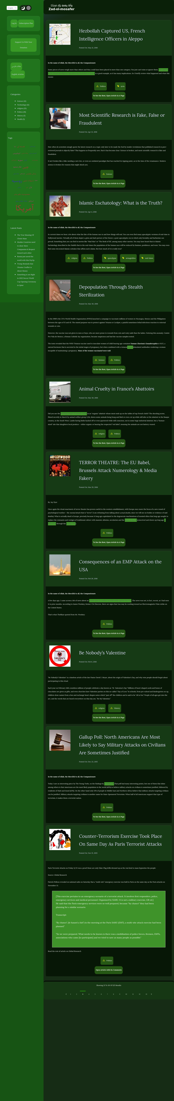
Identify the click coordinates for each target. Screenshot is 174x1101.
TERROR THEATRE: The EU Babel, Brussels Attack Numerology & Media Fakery (118, 470)
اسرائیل (30, 201)
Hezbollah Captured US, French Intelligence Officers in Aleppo (112, 35)
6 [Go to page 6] (101, 994)
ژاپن (27, 187)
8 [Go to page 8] (113, 994)
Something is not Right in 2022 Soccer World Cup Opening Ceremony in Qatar (26, 280)
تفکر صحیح (17, 166)
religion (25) (21, 108)
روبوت (27, 146)
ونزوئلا (29, 160)
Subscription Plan (26, 23)
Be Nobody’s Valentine (102, 653)
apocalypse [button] (111, 258)
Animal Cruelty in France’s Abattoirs (116, 389)
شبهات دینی (28, 180)
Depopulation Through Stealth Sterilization (111, 291)
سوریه (20, 160)
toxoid (130, 347)
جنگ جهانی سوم (21, 201)
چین (26, 167)
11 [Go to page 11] (133, 994)
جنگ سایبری (24, 153)
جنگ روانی (16, 173)
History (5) (21, 115)
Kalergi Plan (71, 523)
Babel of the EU (131, 520)
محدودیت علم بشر (22, 194)
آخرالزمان (33, 194)
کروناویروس (16, 153)
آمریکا (25, 207)
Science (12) (21, 101)
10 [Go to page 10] (126, 994)
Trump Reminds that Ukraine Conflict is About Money (25, 267)
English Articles (18, 74)
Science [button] (109, 174)
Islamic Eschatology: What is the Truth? (120, 203)
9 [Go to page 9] (119, 994)
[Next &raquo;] (151, 994)
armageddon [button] (130, 258)
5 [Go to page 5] (95, 994)
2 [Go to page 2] (76, 994)
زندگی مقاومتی (31, 173)
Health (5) (21, 119)
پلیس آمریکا (33, 167)
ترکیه (23, 187)
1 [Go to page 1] (70, 994)
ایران (25, 160)
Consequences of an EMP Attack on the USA (120, 566)
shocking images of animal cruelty (74, 413)
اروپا (15, 146)
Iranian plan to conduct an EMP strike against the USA (110, 600)
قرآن (30, 187)
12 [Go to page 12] (139, 994)
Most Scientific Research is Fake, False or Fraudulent (122, 119)
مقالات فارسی (16, 66)
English (13, 8)
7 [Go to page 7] (107, 994)
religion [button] (74, 258)
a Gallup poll (109, 783)
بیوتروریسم (35, 160)
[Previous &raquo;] (66, 994)
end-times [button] (149, 258)
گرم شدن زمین (33, 153)
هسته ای (21, 146)
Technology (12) (23, 104)
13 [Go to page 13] (146, 994)
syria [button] (122, 86)
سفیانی (19, 187)
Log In (14, 23)
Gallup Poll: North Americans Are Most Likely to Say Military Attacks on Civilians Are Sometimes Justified (122, 745)
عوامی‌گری (14, 160)
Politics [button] (103, 86)
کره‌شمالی (22, 173)
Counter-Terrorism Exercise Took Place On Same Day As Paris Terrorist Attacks (120, 840)
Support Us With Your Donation (23, 45)
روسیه (17, 180)
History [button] (117, 708)
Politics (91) (21, 112)
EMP (36, 180)
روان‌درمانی (32, 146)
